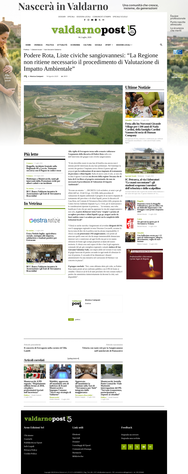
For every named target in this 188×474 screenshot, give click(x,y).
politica (77, 319)
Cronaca (29, 163)
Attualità (128, 120)
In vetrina (30, 188)
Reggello (140, 201)
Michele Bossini (142, 214)
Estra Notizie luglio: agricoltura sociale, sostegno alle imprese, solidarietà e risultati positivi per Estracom (41, 236)
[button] (161, 45)
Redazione (136, 120)
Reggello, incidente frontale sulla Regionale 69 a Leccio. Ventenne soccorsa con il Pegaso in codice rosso (43, 168)
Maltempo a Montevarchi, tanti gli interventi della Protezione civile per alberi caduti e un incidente (43, 181)
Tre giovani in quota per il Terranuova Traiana (148, 223)
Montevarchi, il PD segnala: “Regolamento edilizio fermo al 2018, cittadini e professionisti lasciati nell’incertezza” (34, 387)
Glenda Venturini (36, 395)
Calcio (139, 219)
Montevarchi (54, 397)
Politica (26, 49)
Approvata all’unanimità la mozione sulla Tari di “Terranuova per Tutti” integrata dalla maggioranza (86, 387)
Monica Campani (36, 76)
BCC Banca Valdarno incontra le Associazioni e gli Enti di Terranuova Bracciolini (43, 193)
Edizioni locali (37, 49)
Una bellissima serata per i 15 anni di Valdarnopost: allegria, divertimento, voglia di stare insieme (150, 238)
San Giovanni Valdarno (52, 49)
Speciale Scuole (130, 176)
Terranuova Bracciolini (83, 395)
